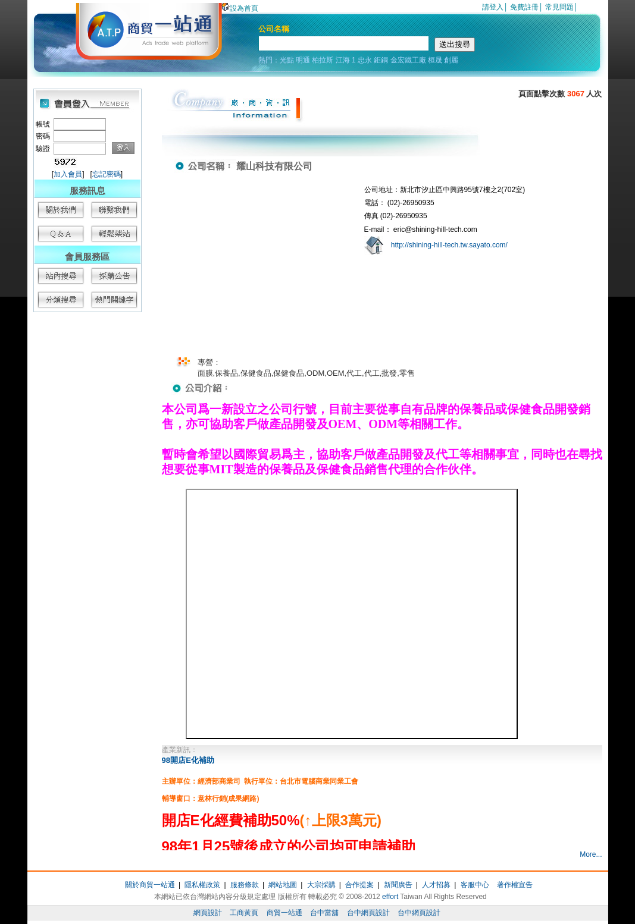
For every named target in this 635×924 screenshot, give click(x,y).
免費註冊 (524, 7)
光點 (287, 60)
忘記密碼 (106, 174)
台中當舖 (324, 913)
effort (390, 896)
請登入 (492, 7)
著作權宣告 (515, 885)
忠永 (365, 60)
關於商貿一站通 (150, 885)
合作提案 (359, 885)
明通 (303, 60)
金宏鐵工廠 (408, 60)
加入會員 (68, 174)
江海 (343, 60)
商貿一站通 (284, 913)
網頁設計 (207, 913)
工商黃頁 (244, 913)
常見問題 (559, 7)
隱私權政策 (202, 885)
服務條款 (244, 885)
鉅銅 (381, 60)
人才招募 (436, 885)
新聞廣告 (398, 885)
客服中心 (475, 885)
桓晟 (435, 60)
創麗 (451, 60)
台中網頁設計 (368, 913)
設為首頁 (239, 8)
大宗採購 (321, 885)
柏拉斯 (322, 60)
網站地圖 (282, 885)
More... (591, 854)
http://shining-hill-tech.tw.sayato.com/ (449, 245)
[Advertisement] (86, 499)
